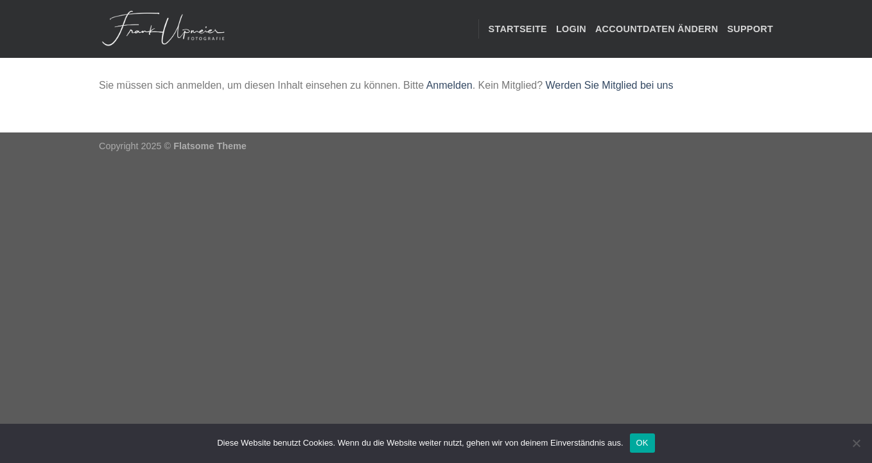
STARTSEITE (518, 29)
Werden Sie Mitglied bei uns (610, 85)
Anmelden (449, 85)
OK (642, 443)
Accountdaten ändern (656, 29)
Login (571, 29)
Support (750, 29)
